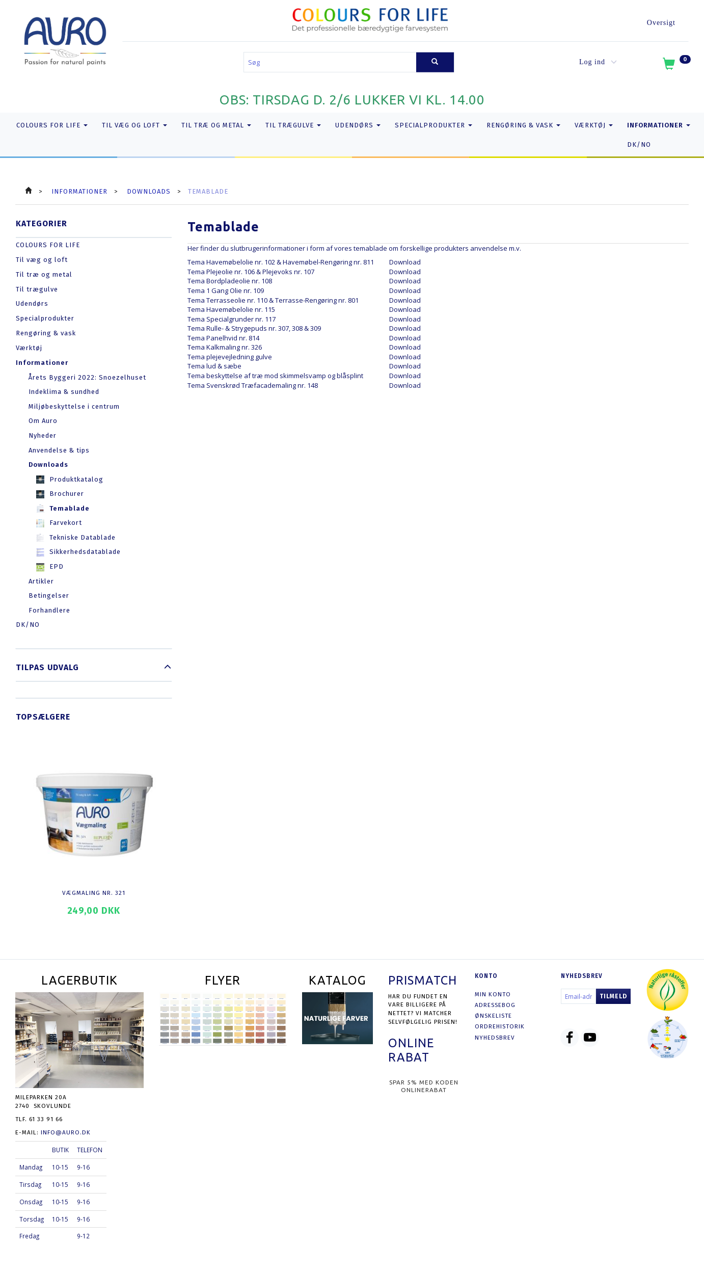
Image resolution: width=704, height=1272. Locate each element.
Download (405, 262)
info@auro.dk (66, 1132)
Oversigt (661, 22)
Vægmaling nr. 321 (93, 892)
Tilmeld (613, 996)
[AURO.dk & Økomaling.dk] (65, 39)
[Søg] (435, 62)
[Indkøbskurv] (676, 65)
